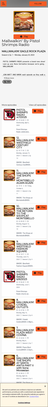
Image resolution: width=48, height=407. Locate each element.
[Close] (45, 387)
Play (24, 36)
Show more (9, 78)
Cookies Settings (24, 404)
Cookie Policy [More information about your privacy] (34, 398)
